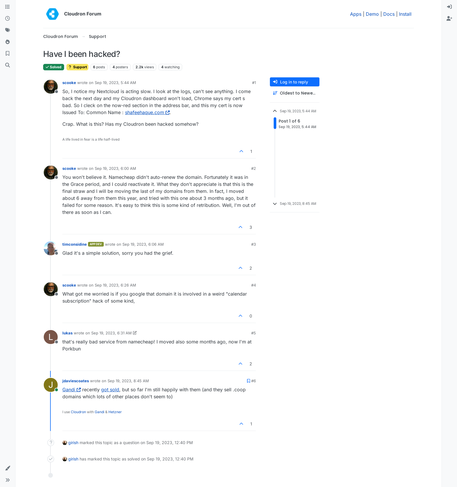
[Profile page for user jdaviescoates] (51, 385)
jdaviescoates (75, 380)
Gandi (71, 389)
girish (73, 442)
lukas (67, 333)
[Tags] (7, 30)
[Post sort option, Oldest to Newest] (294, 93)
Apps (355, 14)
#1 (254, 82)
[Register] (449, 18)
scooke (69, 82)
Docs (389, 14)
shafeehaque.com (147, 112)
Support (77, 67)
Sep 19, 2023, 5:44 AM (115, 82)
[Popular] (7, 42)
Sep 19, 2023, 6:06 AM (143, 244)
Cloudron (78, 412)
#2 (253, 168)
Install (405, 14)
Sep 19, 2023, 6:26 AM (115, 285)
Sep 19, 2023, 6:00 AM (115, 168)
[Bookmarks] (7, 53)
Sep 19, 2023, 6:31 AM (111, 333)
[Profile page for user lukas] (51, 337)
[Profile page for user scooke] (51, 87)
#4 (253, 285)
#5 (253, 333)
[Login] (449, 7)
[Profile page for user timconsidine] (51, 248)
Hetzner (115, 412)
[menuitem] (449, 7)
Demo (372, 14)
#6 (253, 380)
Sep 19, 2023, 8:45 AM (128, 380)
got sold (110, 389)
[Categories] (7, 7)
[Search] (7, 65)
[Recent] (7, 18)
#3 (253, 244)
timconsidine (74, 244)
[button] (7, 468)
